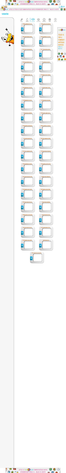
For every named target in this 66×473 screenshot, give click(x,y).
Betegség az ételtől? (46, 158)
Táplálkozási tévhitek (46, 145)
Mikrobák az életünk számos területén (50, 183)
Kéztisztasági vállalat (28, 196)
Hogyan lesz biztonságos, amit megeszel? (32, 171)
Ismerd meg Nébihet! (45, 171)
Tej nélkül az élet (46, 56)
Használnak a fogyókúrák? (29, 82)
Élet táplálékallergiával (46, 43)
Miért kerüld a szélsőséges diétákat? (49, 120)
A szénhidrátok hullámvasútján (30, 94)
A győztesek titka (46, 82)
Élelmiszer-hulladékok (28, 234)
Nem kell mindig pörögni (46, 132)
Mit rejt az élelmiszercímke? (29, 43)
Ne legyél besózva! (28, 132)
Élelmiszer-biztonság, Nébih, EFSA (30, 183)
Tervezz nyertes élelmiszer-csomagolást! (32, 221)
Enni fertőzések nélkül (28, 31)
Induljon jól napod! (46, 18)
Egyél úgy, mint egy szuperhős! (48, 107)
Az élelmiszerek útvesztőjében (48, 221)
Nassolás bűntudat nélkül (29, 56)
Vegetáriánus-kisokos (28, 158)
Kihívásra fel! (46, 234)
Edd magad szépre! (28, 107)
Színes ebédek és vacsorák (29, 18)
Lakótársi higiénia (46, 196)
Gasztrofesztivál (46, 209)
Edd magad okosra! (45, 94)
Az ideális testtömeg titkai (47, 69)
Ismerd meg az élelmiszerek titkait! (31, 209)
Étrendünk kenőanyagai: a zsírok (30, 120)
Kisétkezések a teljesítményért (48, 31)
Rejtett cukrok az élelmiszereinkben (31, 145)
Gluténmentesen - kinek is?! (29, 69)
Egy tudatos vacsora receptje (39, 247)
